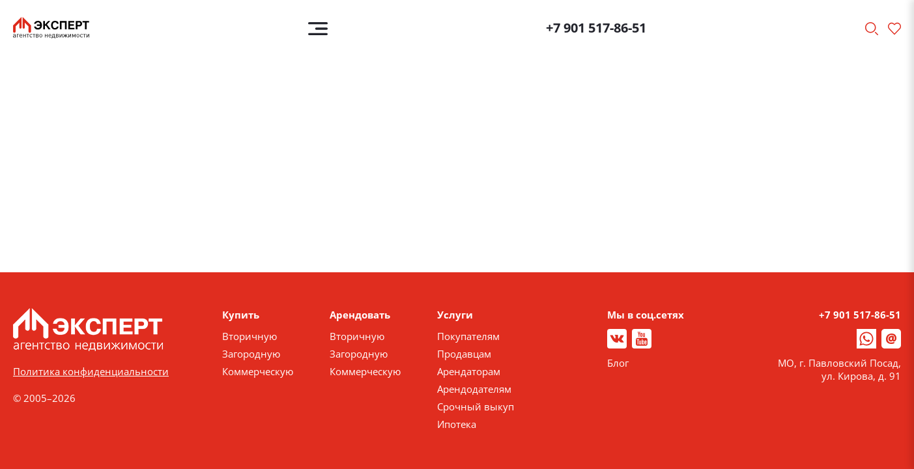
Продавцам (464, 353)
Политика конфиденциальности (91, 371)
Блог (618, 362)
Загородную (251, 353)
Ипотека (456, 424)
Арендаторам (468, 371)
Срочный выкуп (475, 406)
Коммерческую (257, 371)
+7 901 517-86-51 (596, 27)
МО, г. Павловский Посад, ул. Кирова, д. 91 (839, 369)
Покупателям (468, 336)
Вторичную (249, 336)
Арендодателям (474, 388)
